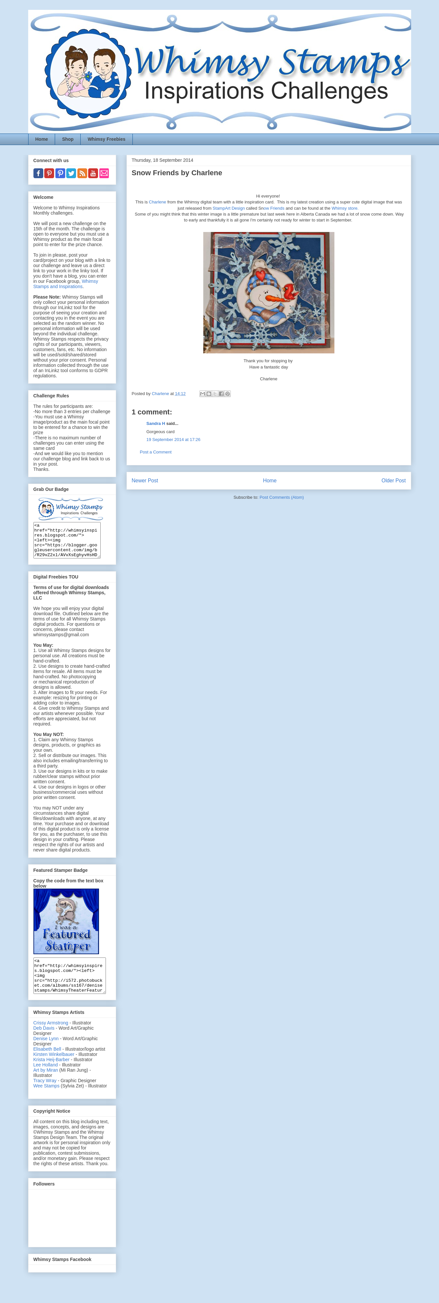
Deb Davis (44, 1041)
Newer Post (145, 480)
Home (41, 139)
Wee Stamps (46, 1099)
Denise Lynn (46, 1052)
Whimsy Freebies (106, 139)
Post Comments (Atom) (282, 497)
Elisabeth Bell (47, 1062)
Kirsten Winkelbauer (53, 1068)
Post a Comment (156, 452)
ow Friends (274, 208)
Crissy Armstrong (51, 1036)
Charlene (157, 202)
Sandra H (156, 423)
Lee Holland (45, 1078)
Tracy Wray (45, 1094)
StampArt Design (228, 208)
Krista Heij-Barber (52, 1073)
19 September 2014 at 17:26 (174, 439)
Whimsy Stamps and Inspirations (65, 284)
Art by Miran (45, 1083)
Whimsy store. (344, 208)
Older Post (394, 480)
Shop (67, 139)
